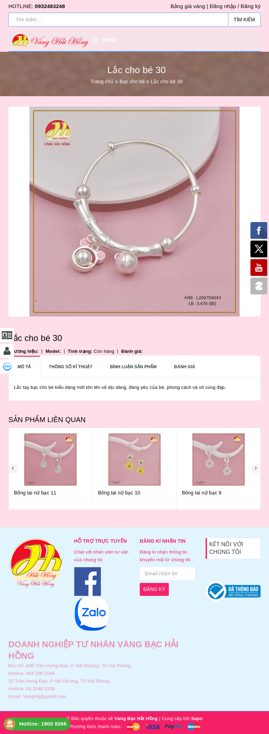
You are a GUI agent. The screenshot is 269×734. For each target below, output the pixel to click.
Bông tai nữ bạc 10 (119, 493)
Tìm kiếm (244, 19)
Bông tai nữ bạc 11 (35, 493)
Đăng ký (251, 6)
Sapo (197, 718)
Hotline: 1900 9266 (43, 724)
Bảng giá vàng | (189, 6)
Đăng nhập (223, 6)
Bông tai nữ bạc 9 (201, 493)
